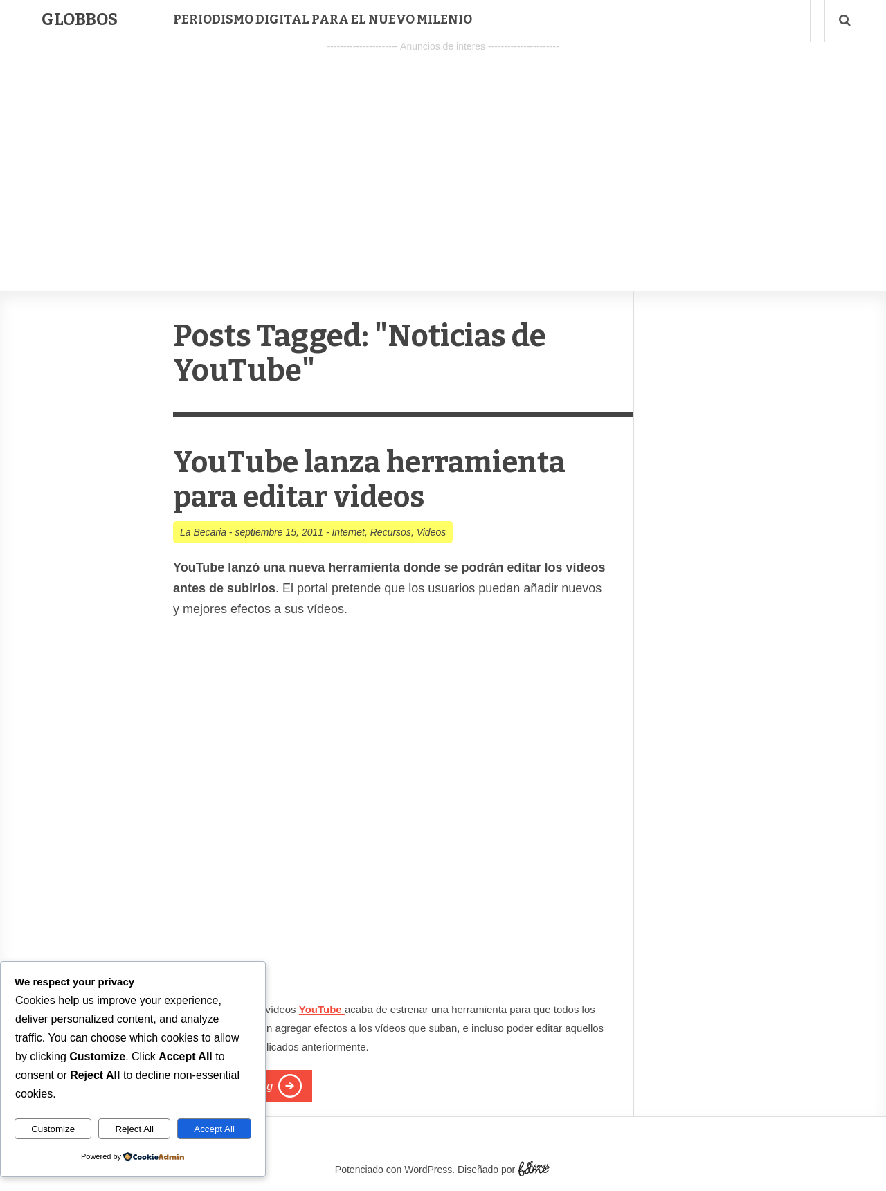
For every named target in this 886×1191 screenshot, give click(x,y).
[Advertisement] (443, 153)
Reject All (134, 1129)
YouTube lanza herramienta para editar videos (374, 479)
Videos (431, 532)
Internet (348, 532)
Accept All (214, 1129)
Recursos (390, 532)
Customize (53, 1129)
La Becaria (203, 532)
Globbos (80, 19)
